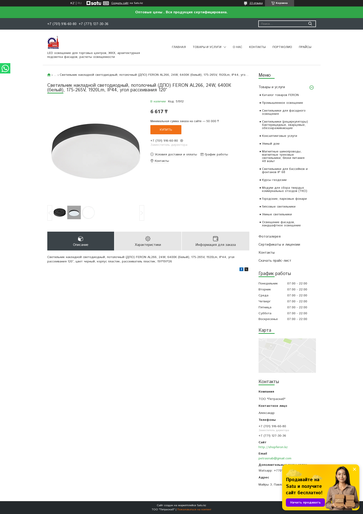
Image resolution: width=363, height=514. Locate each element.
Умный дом (270, 143)
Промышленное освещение (282, 103)
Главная (179, 47)
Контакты (257, 47)
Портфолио (282, 47)
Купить (166, 129)
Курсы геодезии (274, 180)
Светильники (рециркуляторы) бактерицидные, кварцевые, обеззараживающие (285, 124)
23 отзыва (256, 3)
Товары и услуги (207, 47)
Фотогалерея (270, 236)
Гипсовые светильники (278, 206)
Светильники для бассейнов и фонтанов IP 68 (285, 170)
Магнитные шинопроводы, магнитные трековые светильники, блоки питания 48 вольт (283, 156)
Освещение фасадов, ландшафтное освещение (281, 224)
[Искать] (310, 24)
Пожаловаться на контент (194, 509)
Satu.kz (201, 505)
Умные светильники (277, 214)
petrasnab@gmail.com (275, 458)
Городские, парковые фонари (284, 199)
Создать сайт (120, 3)
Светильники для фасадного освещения (284, 112)
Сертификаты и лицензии (279, 244)
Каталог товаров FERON (280, 95)
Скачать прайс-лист (275, 260)
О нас (237, 47)
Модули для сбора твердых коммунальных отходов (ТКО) (284, 189)
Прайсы (305, 47)
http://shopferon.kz (273, 447)
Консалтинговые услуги (279, 136)
